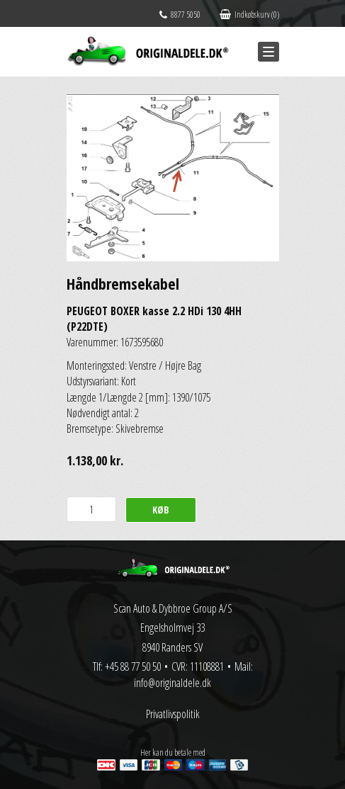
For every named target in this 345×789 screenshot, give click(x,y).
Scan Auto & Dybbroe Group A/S (172, 608)
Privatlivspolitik (173, 714)
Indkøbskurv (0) (249, 14)
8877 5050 (179, 14)
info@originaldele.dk (172, 683)
